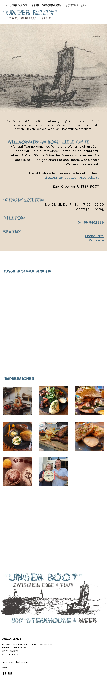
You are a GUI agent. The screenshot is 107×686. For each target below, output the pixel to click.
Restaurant (16, 5)
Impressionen (19, 378)
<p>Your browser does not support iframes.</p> (53, 314)
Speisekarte (94, 236)
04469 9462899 (91, 222)
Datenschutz (23, 662)
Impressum (8, 662)
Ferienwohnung (46, 5)
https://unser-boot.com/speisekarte (71, 178)
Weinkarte (96, 240)
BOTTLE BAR (76, 5)
